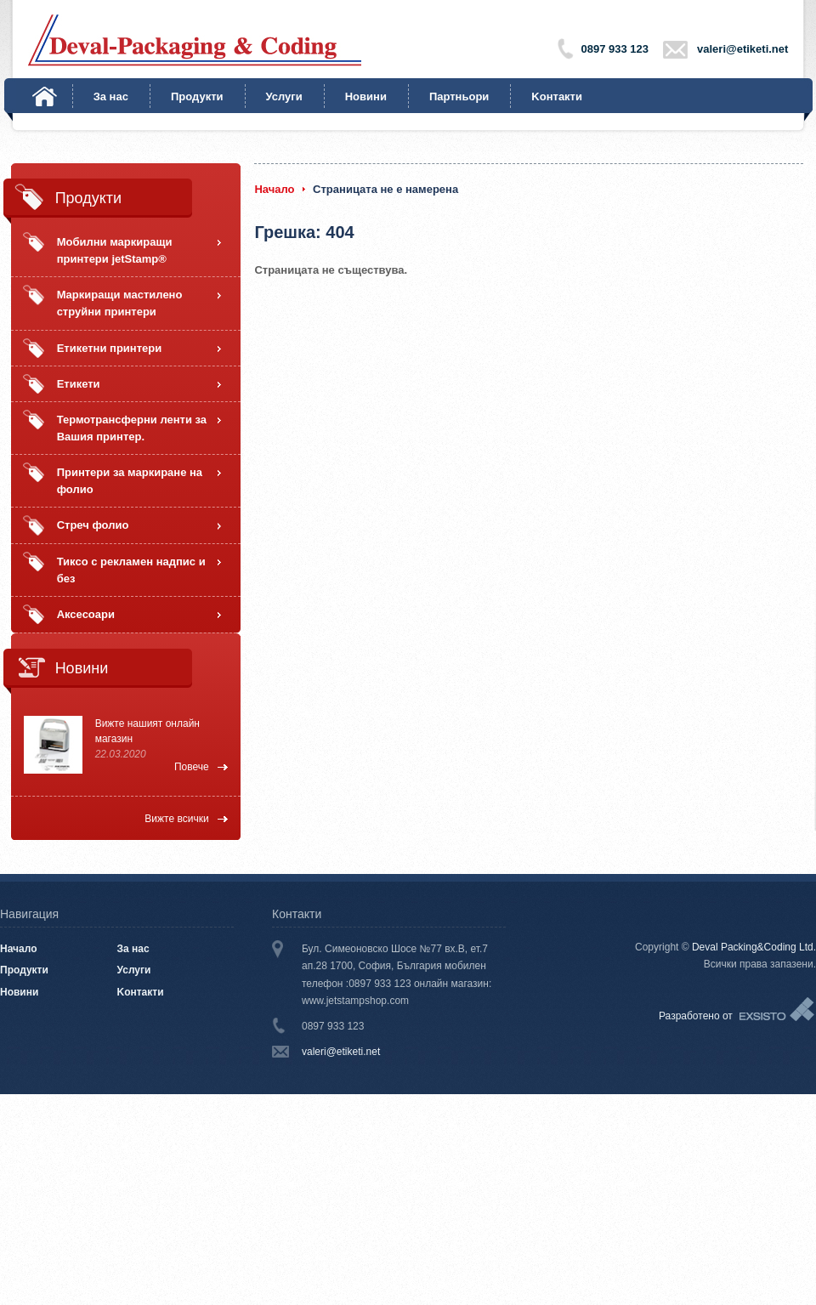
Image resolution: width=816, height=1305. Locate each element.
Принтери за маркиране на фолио (129, 481)
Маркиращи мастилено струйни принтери (120, 303)
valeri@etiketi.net (742, 49)
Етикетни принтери (109, 348)
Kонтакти (556, 96)
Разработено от (696, 1016)
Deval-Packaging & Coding (194, 40)
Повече (191, 767)
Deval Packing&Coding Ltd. (754, 947)
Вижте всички (176, 819)
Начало (44, 96)
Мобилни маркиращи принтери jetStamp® (115, 250)
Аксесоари (86, 614)
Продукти (197, 96)
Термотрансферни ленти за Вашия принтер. (132, 428)
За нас (111, 96)
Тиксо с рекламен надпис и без (131, 570)
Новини (366, 96)
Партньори (459, 96)
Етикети (78, 383)
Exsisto (778, 1010)
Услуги (284, 96)
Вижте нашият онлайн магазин (147, 731)
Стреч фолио (93, 525)
